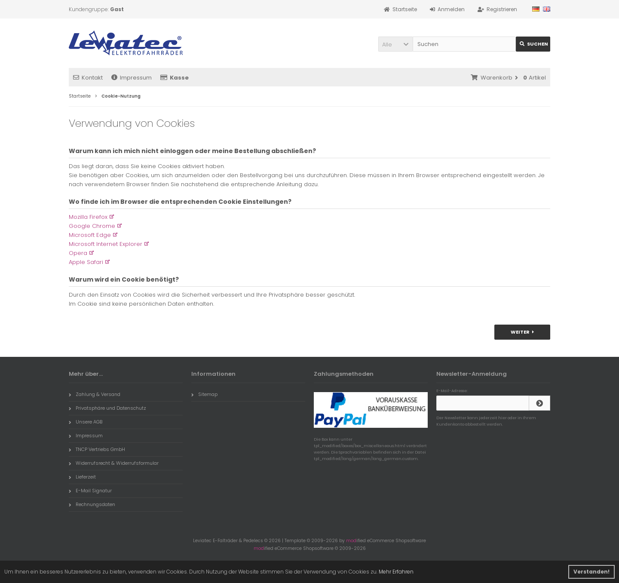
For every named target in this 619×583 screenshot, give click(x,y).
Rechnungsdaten (92, 504)
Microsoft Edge (90, 235)
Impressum (131, 78)
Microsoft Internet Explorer (105, 244)
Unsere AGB (85, 421)
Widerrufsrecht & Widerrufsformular (114, 463)
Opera (78, 253)
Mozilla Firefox (88, 217)
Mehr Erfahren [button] (396, 571)
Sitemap (204, 394)
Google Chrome (92, 226)
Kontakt (88, 78)
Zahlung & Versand (94, 394)
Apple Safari (86, 262)
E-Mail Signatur (90, 490)
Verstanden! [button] (591, 571)
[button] (395, 44)
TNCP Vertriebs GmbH (97, 449)
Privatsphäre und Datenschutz (107, 408)
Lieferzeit (82, 476)
